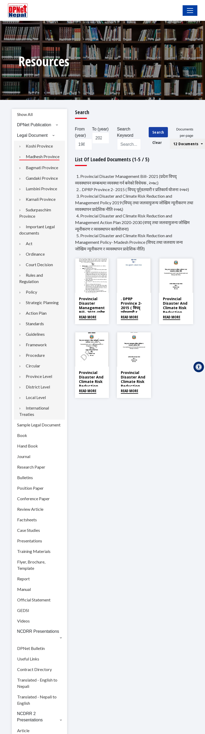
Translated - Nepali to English (37, 700)
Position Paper (30, 487)
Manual (24, 589)
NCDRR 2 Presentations (30, 716)
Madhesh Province (42, 156)
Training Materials (34, 551)
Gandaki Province (42, 178)
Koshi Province (39, 145)
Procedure (35, 355)
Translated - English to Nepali (37, 683)
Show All (25, 114)
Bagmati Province (42, 167)
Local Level (36, 397)
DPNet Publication (34, 125)
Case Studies (28, 530)
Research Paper (31, 466)
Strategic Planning (42, 302)
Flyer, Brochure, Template (31, 565)
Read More (87, 316)
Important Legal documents (37, 229)
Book (22, 435)
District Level (38, 386)
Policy (31, 291)
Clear (157, 142)
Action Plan (36, 312)
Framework (36, 344)
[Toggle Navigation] (190, 10)
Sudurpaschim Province (35, 212)
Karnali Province (41, 199)
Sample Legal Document (39, 424)
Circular (33, 365)
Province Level (39, 376)
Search (158, 132)
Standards (35, 323)
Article (23, 730)
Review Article (30, 509)
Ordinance (35, 253)
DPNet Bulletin (31, 648)
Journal (23, 456)
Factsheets (27, 519)
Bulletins (25, 477)
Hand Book (27, 445)
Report (23, 578)
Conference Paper (33, 498)
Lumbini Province (41, 188)
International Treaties (34, 411)
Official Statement (34, 599)
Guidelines (35, 334)
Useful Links (28, 658)
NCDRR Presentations (38, 631)
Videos (23, 620)
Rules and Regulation (31, 278)
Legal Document (32, 135)
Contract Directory (34, 669)
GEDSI (23, 610)
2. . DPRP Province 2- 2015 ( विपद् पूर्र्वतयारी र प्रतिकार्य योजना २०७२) (132, 189)
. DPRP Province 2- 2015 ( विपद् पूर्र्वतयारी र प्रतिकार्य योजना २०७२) (131, 309)
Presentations (29, 540)
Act (29, 243)
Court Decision (39, 264)
